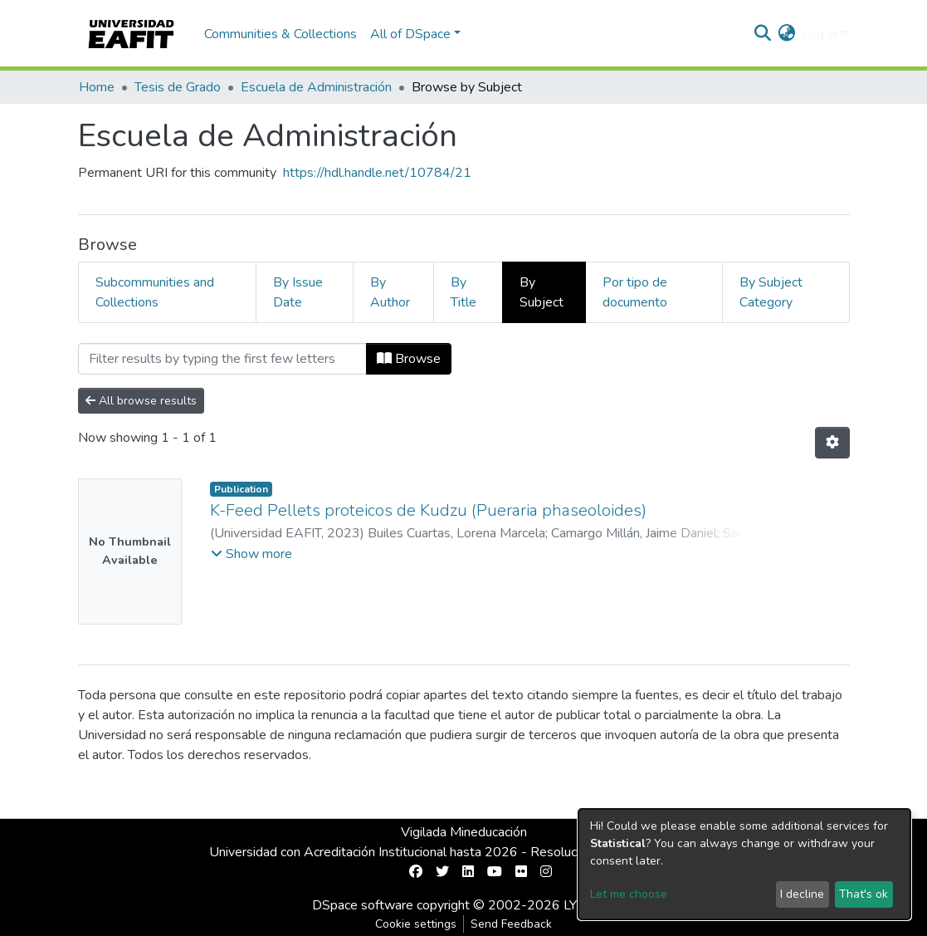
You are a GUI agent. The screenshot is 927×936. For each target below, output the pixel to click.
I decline (802, 894)
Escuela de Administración (316, 87)
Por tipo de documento (635, 292)
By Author (390, 292)
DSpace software (362, 905)
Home (97, 87)
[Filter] (222, 359)
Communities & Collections (280, 34)
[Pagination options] (832, 442)
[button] (786, 34)
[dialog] (744, 864)
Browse (409, 359)
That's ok (863, 894)
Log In (819, 34)
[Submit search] (762, 34)
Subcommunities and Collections (154, 292)
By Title (463, 292)
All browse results (141, 401)
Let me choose (628, 894)
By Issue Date (298, 292)
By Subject (542, 292)
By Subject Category (771, 292)
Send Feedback (511, 924)
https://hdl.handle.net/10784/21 (377, 173)
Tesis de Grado (177, 87)
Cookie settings (415, 924)
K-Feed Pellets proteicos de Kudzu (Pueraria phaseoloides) (428, 510)
